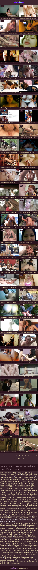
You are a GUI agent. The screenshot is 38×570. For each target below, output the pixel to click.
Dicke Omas (14, 492)
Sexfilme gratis (17, 518)
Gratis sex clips (12, 499)
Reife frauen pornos (22, 494)
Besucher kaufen (23, 568)
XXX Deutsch (4, 523)
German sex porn (5, 525)
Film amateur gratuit (27, 557)
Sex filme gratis (27, 474)
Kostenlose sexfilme (26, 514)
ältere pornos (22, 496)
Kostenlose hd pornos (7, 474)
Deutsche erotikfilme (7, 487)
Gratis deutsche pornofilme (23, 536)
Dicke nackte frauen (31, 479)
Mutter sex (3, 472)
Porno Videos (4, 510)
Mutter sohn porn (14, 512)
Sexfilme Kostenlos (16, 523)
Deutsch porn (17, 481)
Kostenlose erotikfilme (15, 472)
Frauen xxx (22, 505)
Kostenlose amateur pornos (9, 505)
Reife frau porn (14, 545)
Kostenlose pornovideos (16, 479)
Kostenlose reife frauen (7, 494)
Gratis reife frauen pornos (23, 498)
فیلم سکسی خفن (29, 561)
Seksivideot (31, 496)
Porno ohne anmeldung (23, 483)
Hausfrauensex (5, 492)
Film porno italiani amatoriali (25, 559)
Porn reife (18, 474)
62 (19, 458)
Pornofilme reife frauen (21, 550)
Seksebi (21, 552)
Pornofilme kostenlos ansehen (16, 529)
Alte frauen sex (27, 549)
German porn (16, 525)
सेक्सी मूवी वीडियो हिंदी (7, 561)
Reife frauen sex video (10, 552)
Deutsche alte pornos (25, 499)
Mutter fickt (30, 485)
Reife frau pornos (8, 476)
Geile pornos (18, 478)
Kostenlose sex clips (6, 536)
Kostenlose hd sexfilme (18, 541)
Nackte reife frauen (12, 514)
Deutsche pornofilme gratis (19, 527)
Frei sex (25, 478)
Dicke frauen (25, 512)
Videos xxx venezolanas (12, 557)
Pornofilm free (5, 541)
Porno (28, 510)
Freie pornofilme (6, 481)
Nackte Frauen (14, 516)
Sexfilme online (31, 541)
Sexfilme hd (4, 516)
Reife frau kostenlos (6, 478)
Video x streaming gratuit (13, 490)
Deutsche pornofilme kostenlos (25, 476)
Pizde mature (28, 552)
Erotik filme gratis (11, 507)
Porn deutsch (21, 510)
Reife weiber (17, 549)
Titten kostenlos (17, 532)
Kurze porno (21, 507)
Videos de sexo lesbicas (7, 559)
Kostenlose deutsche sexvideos (27, 503)
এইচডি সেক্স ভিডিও (25, 555)
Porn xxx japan (15, 563)
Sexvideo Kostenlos (29, 518)
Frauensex (9, 550)
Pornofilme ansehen (12, 534)
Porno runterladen (11, 496)
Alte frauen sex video (7, 498)
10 (32, 455)
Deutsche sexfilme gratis (28, 530)
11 (36, 455)
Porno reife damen (25, 501)
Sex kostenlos (8, 488)
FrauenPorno (4, 512)
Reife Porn (13, 510)
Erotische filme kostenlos (28, 508)
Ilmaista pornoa (10, 483)
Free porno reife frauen (10, 501)
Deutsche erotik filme (30, 490)
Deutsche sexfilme (19, 485)
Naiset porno (27, 472)
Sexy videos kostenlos (12, 538)
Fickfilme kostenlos (26, 534)
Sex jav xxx (18, 561)
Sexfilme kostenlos (13, 508)
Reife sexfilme (18, 488)
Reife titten (19, 2)
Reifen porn (12, 503)
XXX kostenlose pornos (21, 547)
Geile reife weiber (19, 543)
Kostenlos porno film (12, 530)
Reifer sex (8, 549)
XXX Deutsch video (28, 525)
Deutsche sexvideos (25, 516)
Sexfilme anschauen (6, 547)
